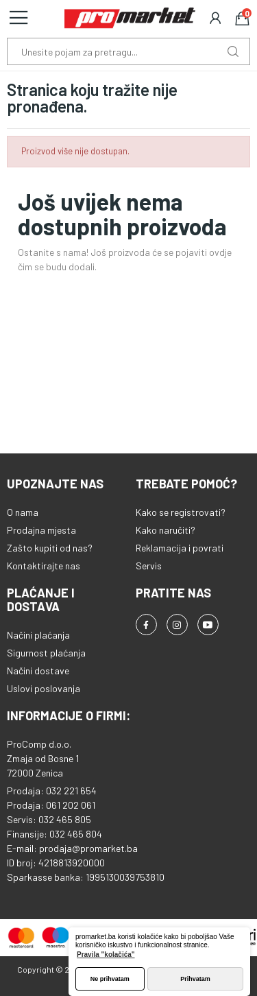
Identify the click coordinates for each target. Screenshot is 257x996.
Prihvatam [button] (195, 978)
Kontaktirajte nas (43, 565)
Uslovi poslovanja (43, 688)
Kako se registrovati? (180, 512)
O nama (22, 512)
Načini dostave (38, 670)
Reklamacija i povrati (179, 548)
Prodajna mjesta (41, 530)
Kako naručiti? (165, 530)
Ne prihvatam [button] (110, 978)
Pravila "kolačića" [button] (106, 954)
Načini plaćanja (38, 635)
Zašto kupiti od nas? (50, 548)
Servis (149, 565)
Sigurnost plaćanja (46, 653)
